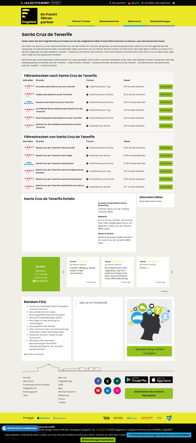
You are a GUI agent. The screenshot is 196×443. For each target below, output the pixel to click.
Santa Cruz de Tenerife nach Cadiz (54, 155)
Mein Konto (28, 381)
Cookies (62, 402)
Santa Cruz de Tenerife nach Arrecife (55, 147)
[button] (63, 272)
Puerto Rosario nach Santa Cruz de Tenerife (59, 118)
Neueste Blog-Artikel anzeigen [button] (149, 351)
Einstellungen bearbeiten (98, 439)
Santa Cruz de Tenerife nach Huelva (55, 163)
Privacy (61, 399)
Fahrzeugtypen (30, 391)
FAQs (25, 395)
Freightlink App (65, 381)
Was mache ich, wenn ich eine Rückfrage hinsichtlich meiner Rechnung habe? (49, 330)
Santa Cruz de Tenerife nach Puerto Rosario (59, 179)
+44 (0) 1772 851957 (105, 429)
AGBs (60, 384)
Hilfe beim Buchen (67, 391)
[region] (118, 272)
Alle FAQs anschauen (34, 354)
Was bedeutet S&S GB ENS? (42, 326)
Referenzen (63, 395)
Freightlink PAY (30, 388)
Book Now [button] (166, 86)
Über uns (62, 377)
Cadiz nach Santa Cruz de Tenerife (54, 94)
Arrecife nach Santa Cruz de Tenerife (55, 86)
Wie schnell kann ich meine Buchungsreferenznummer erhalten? (47, 313)
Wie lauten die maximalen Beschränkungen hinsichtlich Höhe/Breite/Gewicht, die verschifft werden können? (46, 345)
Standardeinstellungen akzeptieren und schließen (159, 434)
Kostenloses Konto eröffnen (36, 384)
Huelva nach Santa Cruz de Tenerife (55, 102)
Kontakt (26, 377)
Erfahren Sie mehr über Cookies (111, 434)
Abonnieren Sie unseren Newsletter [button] (149, 393)
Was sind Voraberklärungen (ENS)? (45, 317)
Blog (60, 388)
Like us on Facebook (93, 303)
